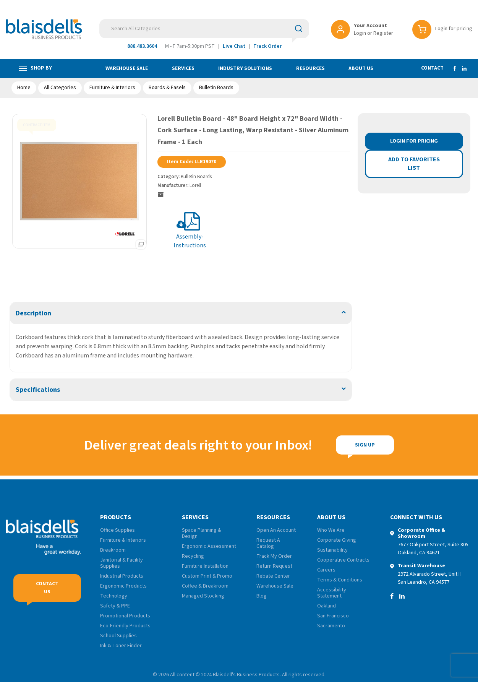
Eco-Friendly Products (125, 626)
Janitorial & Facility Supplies (121, 563)
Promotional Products (125, 616)
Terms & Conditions (339, 580)
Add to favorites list (414, 163)
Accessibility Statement (331, 593)
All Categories (60, 87)
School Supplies (118, 636)
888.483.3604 (142, 46)
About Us (360, 68)
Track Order (267, 46)
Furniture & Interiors (112, 87)
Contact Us (47, 588)
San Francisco (333, 616)
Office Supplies (117, 530)
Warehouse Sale (126, 68)
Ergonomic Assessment (209, 546)
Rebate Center (273, 576)
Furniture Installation (205, 566)
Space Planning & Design (201, 533)
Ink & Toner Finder (121, 646)
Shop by (35, 68)
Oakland (326, 606)
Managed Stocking (203, 596)
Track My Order (274, 556)
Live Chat (234, 46)
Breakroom (113, 550)
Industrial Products (121, 576)
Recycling (193, 556)
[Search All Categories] (204, 28)
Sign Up (312, 445)
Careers (326, 570)
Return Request (274, 566)
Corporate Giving (336, 540)
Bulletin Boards (216, 87)
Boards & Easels (167, 87)
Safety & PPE (115, 606)
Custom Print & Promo (207, 576)
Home (24, 87)
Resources (310, 68)
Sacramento (331, 626)
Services (183, 68)
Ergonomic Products (123, 586)
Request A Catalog (268, 543)
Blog (261, 596)
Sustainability (332, 550)
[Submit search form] (298, 28)
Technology (113, 596)
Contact (432, 68)
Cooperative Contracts (343, 560)
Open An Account (276, 530)
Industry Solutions (245, 68)
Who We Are (331, 530)
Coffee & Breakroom (205, 586)
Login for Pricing (414, 141)
